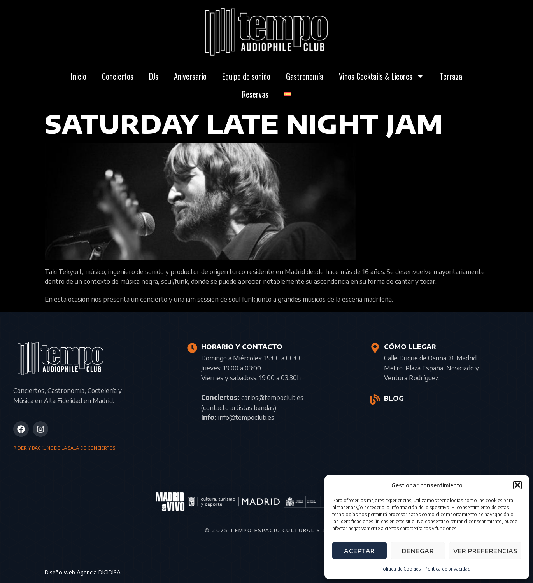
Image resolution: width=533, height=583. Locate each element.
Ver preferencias (485, 550)
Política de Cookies (400, 569)
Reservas (255, 94)
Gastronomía (304, 76)
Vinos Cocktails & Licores (381, 76)
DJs (153, 76)
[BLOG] (375, 399)
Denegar (418, 550)
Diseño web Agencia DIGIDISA (83, 572)
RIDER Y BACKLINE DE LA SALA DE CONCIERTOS (64, 448)
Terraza (451, 76)
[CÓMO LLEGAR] (375, 348)
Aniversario (190, 76)
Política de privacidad (447, 569)
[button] (517, 485)
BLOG (394, 398)
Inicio (78, 76)
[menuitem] (287, 94)
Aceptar (359, 550)
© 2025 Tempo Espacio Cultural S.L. (266, 530)
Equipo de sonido (246, 76)
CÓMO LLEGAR (410, 347)
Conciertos (117, 76)
